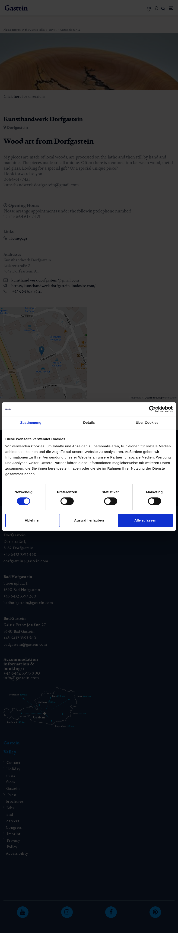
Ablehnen (33, 520)
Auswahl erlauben (89, 520)
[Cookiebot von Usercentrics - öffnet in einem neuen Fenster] (152, 409)
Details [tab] (89, 422)
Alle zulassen (145, 520)
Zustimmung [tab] (30, 422)
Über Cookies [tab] (147, 422)
